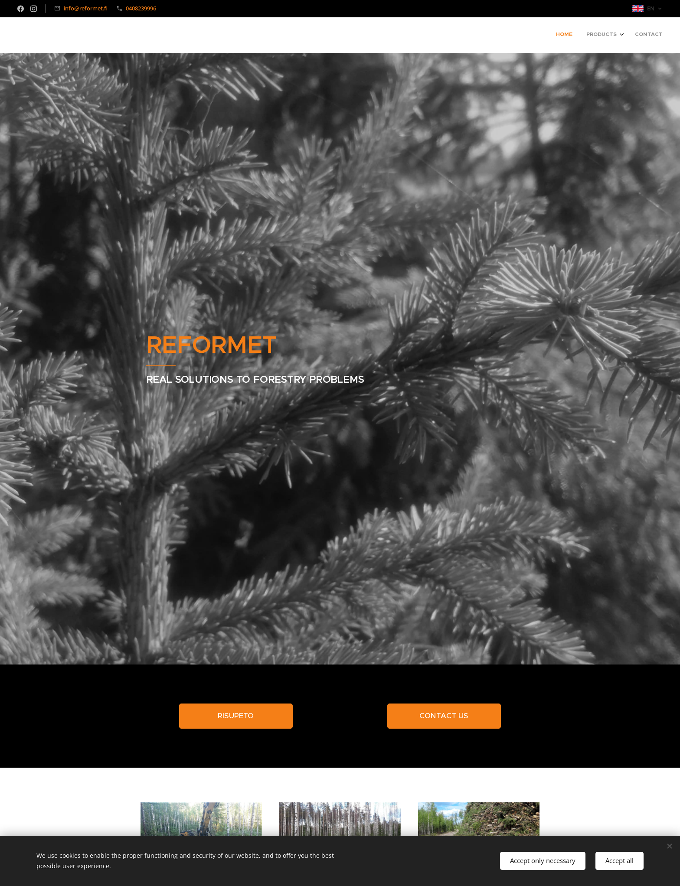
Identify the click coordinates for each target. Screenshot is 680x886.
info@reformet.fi (86, 8)
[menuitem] (633, 35)
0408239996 (141, 8)
